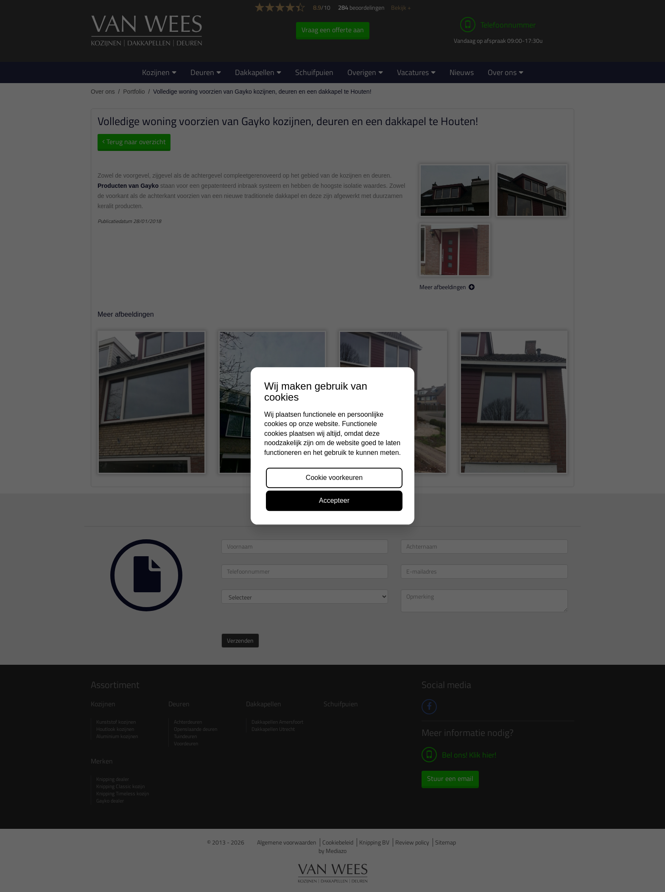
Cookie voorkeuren (334, 477)
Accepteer (334, 501)
